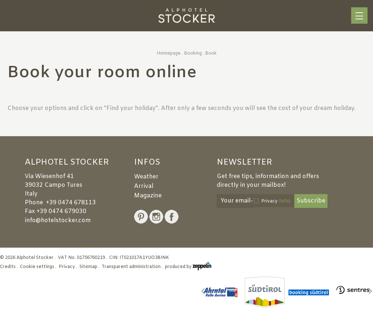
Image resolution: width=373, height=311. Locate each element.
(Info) (284, 201)
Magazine (148, 196)
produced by (188, 267)
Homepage (169, 53)
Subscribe (311, 201)
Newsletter (244, 163)
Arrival (143, 186)
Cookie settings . (39, 267)
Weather (146, 177)
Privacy (275, 201)
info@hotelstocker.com (58, 220)
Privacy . (68, 267)
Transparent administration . (133, 267)
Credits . (9, 267)
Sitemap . (90, 267)
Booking (193, 53)
